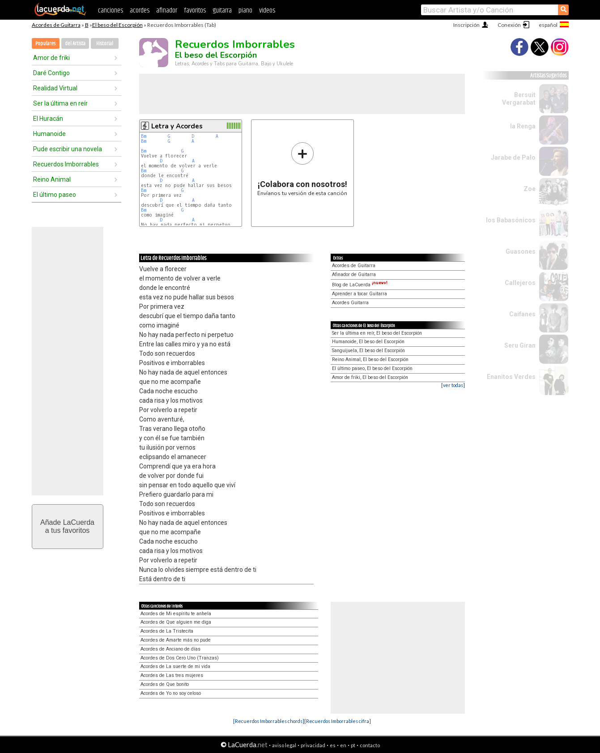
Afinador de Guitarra (354, 274)
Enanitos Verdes (511, 376)
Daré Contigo (51, 73)
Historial (104, 43)
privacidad (313, 745)
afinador (166, 10)
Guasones (521, 251)
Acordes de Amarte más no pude (175, 640)
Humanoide (49, 133)
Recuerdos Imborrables (66, 164)
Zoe (529, 188)
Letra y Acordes (177, 126)
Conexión (509, 24)
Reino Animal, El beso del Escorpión (370, 359)
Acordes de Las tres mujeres (171, 675)
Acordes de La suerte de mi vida (175, 666)
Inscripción (466, 24)
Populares (45, 43)
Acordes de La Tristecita (166, 631)
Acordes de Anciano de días (170, 649)
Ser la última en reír (60, 103)
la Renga (523, 126)
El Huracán (48, 118)
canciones (110, 10)
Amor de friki (51, 57)
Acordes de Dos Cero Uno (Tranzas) (179, 658)
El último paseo (54, 194)
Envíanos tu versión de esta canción (302, 169)
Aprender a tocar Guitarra (359, 294)
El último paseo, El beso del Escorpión (372, 368)
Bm (143, 136)
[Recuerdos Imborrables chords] (268, 721)
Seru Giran (520, 345)
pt (353, 745)
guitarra (222, 10)
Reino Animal (52, 179)
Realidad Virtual (55, 88)
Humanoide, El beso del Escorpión (368, 342)
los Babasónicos (511, 220)
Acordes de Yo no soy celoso (170, 693)
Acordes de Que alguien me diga (175, 622)
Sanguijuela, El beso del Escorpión (368, 350)
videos (267, 10)
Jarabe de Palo (513, 157)
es (333, 745)
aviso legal (284, 745)
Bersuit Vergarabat (519, 98)
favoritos (195, 10)
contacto (370, 745)
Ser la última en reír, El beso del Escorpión (377, 333)
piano (245, 10)
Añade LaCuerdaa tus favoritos (67, 526)
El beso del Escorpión (117, 24)
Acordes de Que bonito (164, 684)
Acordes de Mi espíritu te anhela (175, 614)
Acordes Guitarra (350, 303)
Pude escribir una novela (67, 149)
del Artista (75, 43)
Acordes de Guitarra (56, 24)
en (343, 745)
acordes (139, 10)
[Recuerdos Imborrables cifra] (337, 721)
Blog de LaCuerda (359, 285)
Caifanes (522, 314)
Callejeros (520, 282)
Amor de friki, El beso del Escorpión (370, 377)
